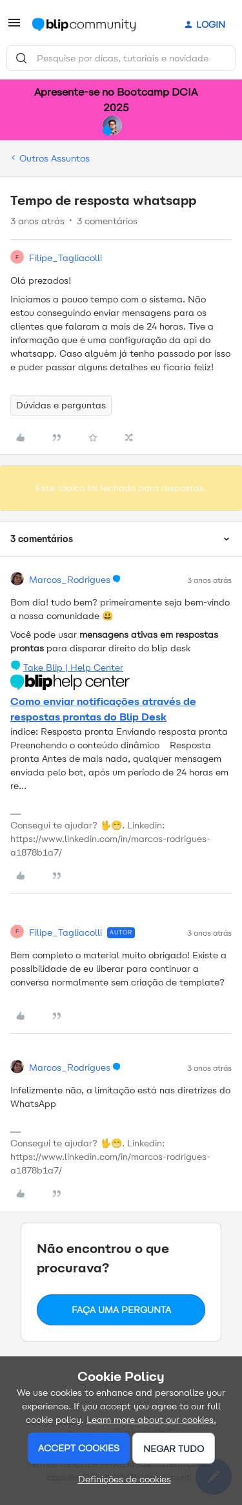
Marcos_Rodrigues (69, 579)
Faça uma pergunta (121, 1310)
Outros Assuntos (54, 158)
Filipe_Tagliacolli (65, 258)
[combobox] (121, 58)
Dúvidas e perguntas (61, 405)
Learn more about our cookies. (151, 1420)
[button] (14, 27)
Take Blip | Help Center (73, 667)
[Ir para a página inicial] (84, 24)
